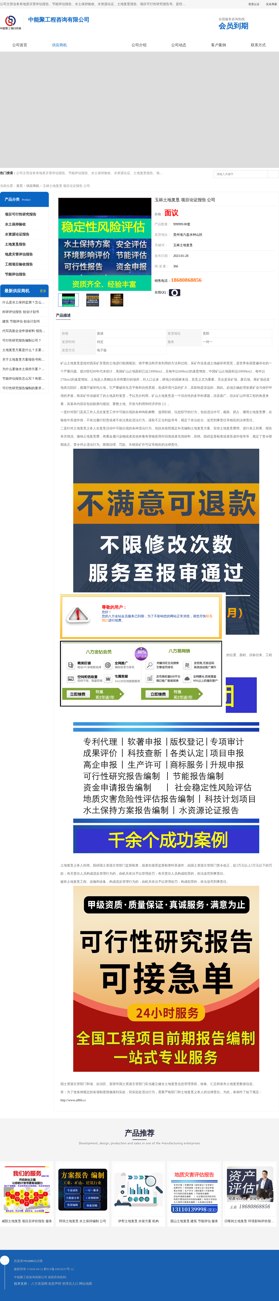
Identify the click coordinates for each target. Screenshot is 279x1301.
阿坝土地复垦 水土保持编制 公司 (82, 1221)
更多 (43, 291)
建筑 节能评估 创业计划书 (21, 321)
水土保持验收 (15, 224)
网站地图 (85, 1283)
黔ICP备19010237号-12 (59, 1269)
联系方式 (258, 45)
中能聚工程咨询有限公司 (30, 1277)
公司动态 (178, 45)
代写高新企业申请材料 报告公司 (24, 331)
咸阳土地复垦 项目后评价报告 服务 (27, 1221)
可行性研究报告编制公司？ (21, 340)
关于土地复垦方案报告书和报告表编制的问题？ (24, 359)
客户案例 (218, 45)
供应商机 (59, 45)
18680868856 (186, 280)
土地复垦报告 (15, 244)
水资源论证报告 (17, 234)
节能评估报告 (15, 274)
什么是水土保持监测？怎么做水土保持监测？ (24, 302)
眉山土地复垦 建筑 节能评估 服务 (194, 1221)
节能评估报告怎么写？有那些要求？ (24, 378)
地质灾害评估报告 (19, 254)
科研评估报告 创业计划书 (20, 312)
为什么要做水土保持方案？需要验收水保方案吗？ (24, 369)
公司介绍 (139, 45)
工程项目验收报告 (19, 264)
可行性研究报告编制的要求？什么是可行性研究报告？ (24, 388)
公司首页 (19, 45)
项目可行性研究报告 (20, 214)
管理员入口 (70, 1283)
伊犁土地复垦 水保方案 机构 (138, 1221)
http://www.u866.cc (73, 1100)
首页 (19, 186)
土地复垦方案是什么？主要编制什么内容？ (24, 350)
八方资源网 (39, 1283)
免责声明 (54, 1283)
